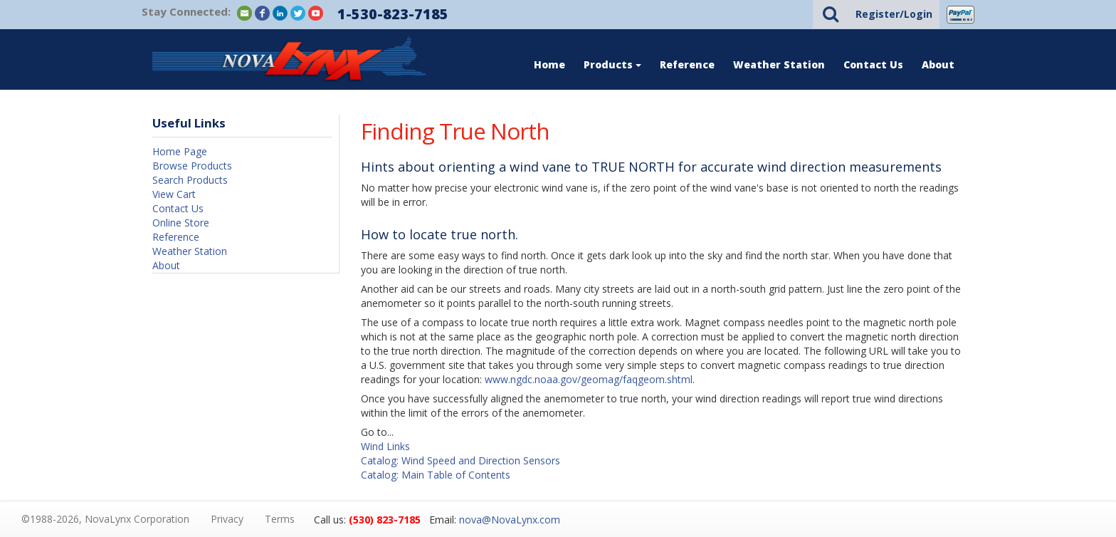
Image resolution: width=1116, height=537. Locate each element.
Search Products (190, 180)
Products (612, 64)
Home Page (179, 151)
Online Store (180, 222)
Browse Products (192, 165)
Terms (280, 519)
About (938, 64)
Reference (687, 64)
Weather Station (779, 64)
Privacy (227, 519)
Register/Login (894, 14)
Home (549, 64)
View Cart (174, 194)
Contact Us (873, 64)
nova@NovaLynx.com (509, 519)
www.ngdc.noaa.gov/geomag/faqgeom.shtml (589, 379)
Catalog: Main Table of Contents (435, 474)
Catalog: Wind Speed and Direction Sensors (460, 460)
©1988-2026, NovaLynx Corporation (105, 519)
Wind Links (385, 446)
